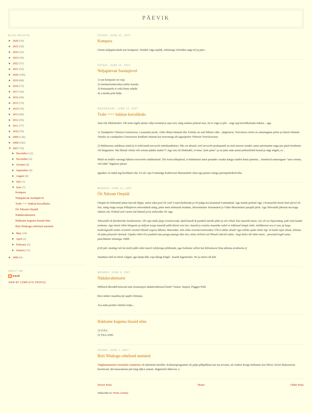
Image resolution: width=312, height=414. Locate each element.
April (19, 238)
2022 (16, 63)
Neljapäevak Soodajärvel (117, 71)
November (22, 159)
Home (201, 384)
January (21, 250)
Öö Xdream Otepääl (113, 194)
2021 (16, 69)
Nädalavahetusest (111, 278)
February (21, 244)
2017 (16, 91)
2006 (16, 257)
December (22, 153)
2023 (16, 57)
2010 (16, 131)
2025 (16, 46)
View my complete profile (27, 282)
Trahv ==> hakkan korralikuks (121, 114)
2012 (16, 120)
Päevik (156, 18)
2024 (16, 52)
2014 (16, 108)
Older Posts (297, 384)
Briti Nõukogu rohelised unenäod (123, 356)
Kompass (104, 41)
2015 (16, 103)
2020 (16, 74)
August (20, 175)
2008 (16, 142)
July (19, 181)
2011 (16, 125)
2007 (16, 148)
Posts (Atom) (120, 392)
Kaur (16, 276)
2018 (16, 86)
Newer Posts (104, 384)
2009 (16, 137)
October (21, 164)
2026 (16, 40)
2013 (16, 114)
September (22, 170)
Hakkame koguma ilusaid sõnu (121, 321)
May (19, 233)
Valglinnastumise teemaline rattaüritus (119, 364)
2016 (16, 97)
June (19, 187)
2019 (16, 80)
